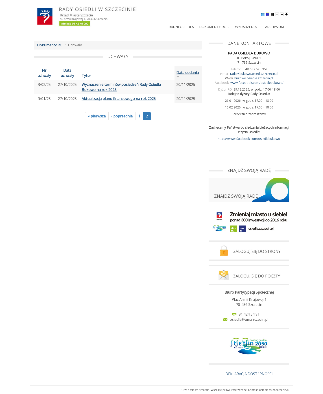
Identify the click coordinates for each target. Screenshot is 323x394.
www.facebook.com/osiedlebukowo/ (257, 82)
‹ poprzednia (122, 116)
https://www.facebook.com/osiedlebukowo (249, 138)
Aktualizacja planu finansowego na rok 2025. (119, 98)
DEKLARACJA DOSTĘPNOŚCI (249, 373)
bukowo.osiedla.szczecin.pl (253, 78)
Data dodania (187, 74)
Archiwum (276, 26)
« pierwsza (97, 116)
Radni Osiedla (181, 26)
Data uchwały (67, 73)
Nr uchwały (44, 73)
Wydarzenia (247, 26)
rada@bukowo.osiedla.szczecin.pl (254, 73)
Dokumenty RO (214, 26)
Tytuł (86, 75)
